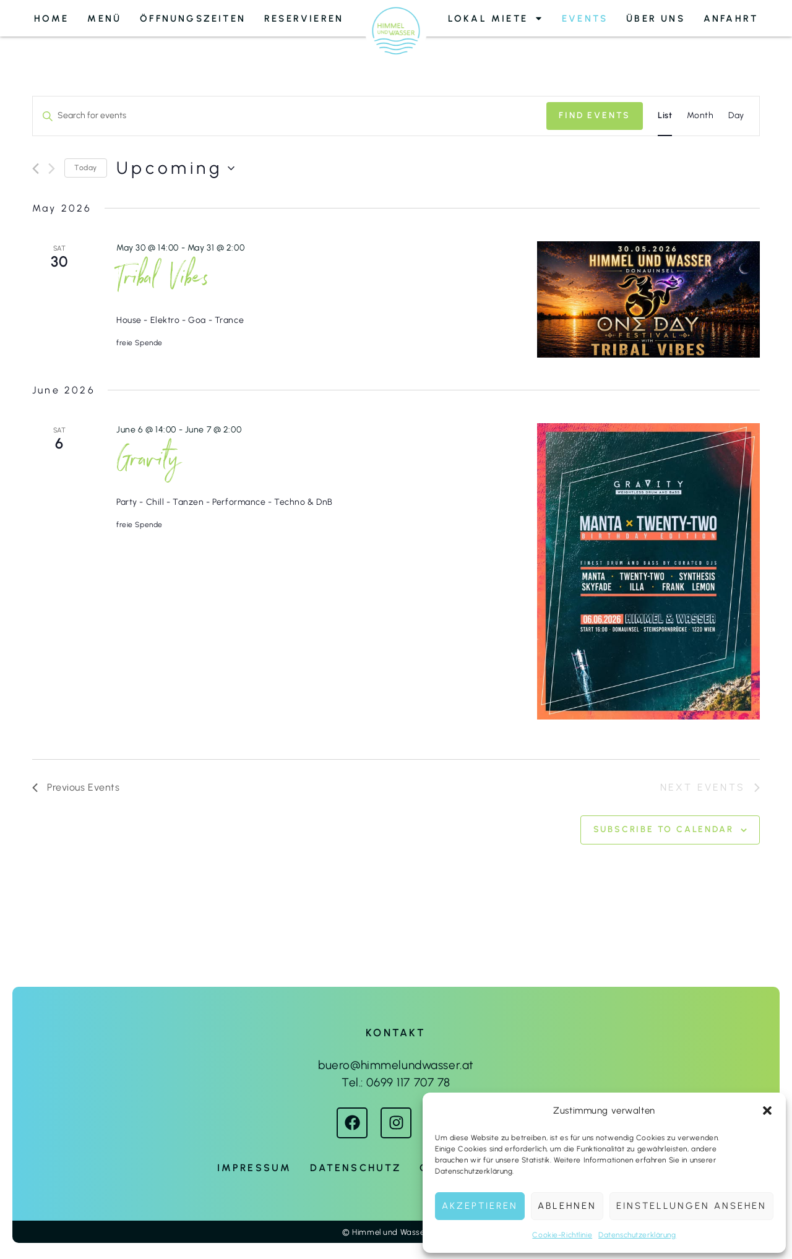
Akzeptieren (480, 1205)
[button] (767, 1110)
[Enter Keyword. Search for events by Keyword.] (289, 116)
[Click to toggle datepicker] (175, 168)
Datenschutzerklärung (637, 1235)
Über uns (655, 18)
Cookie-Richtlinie (562, 1235)
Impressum (254, 1168)
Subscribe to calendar (663, 829)
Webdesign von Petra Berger (396, 1189)
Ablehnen (567, 1205)
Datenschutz (355, 1168)
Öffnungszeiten (193, 18)
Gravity (147, 463)
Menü (104, 18)
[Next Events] (51, 168)
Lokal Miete (495, 18)
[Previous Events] (35, 168)
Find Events (595, 115)
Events (585, 18)
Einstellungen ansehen (691, 1205)
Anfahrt (731, 18)
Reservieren (303, 18)
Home (51, 18)
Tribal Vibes (163, 281)
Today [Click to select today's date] (85, 167)
